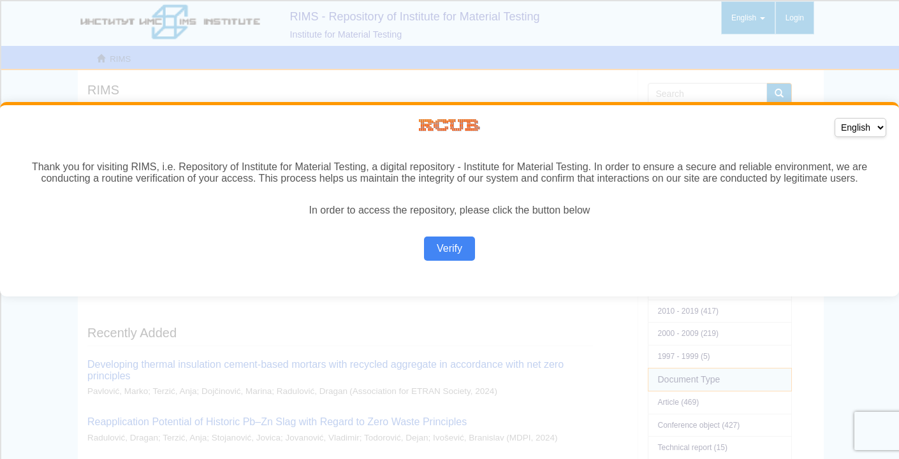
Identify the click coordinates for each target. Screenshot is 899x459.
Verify (449, 248)
